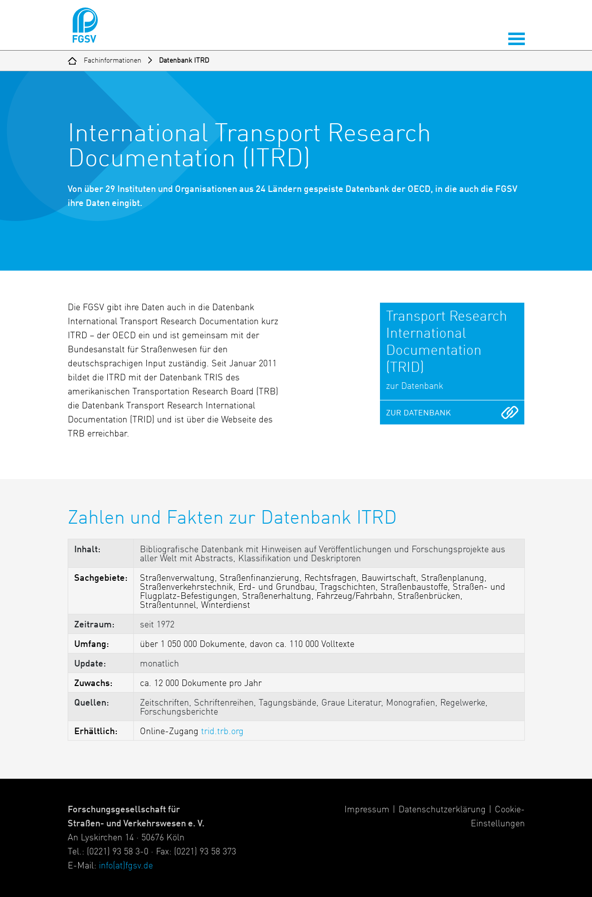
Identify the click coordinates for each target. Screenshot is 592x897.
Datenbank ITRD (184, 60)
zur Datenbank (418, 413)
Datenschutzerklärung (442, 809)
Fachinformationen (112, 60)
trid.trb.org (222, 731)
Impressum (366, 809)
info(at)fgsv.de (126, 865)
